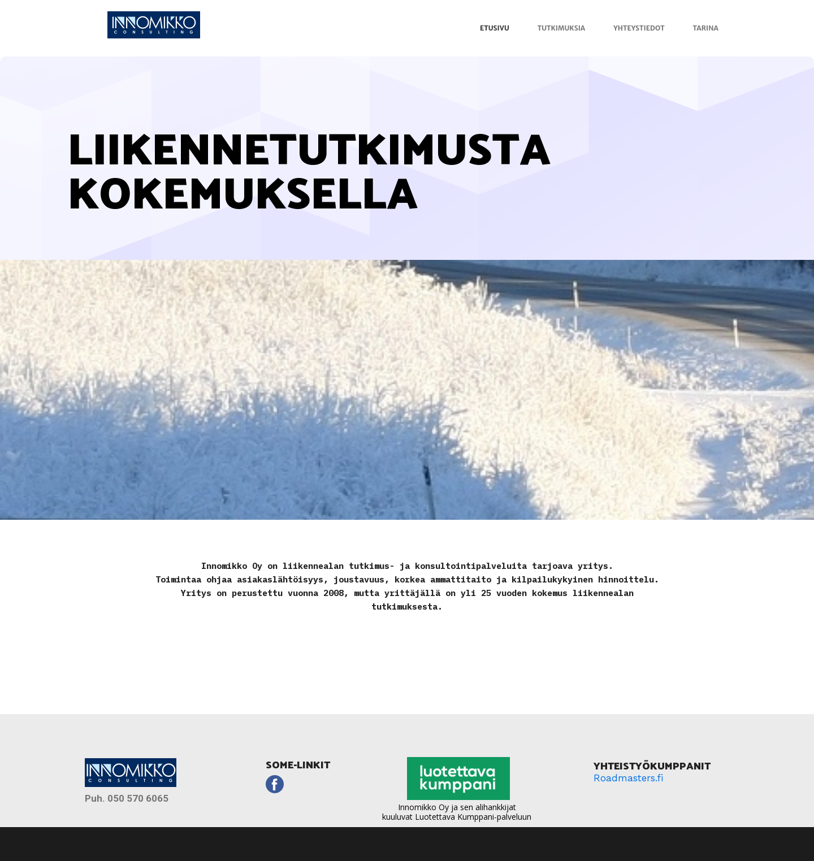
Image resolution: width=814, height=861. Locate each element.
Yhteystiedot (638, 28)
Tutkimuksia (562, 28)
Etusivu (494, 28)
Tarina (705, 28)
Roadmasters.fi (628, 778)
